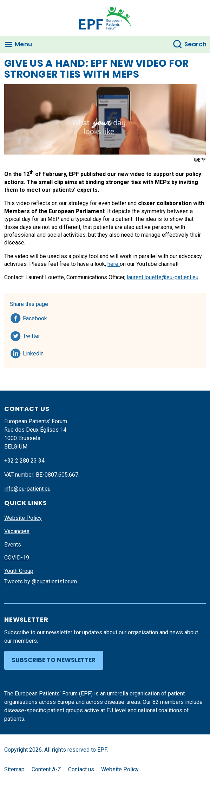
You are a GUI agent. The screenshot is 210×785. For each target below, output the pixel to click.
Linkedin (33, 352)
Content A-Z (46, 769)
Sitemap (14, 769)
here (113, 264)
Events (12, 544)
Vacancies (16, 531)
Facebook (35, 317)
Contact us (81, 769)
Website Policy (23, 518)
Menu (23, 44)
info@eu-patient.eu (27, 488)
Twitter (33, 334)
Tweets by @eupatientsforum (40, 581)
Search (195, 44)
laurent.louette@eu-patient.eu (162, 277)
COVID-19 (16, 557)
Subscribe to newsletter (54, 660)
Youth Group (18, 571)
